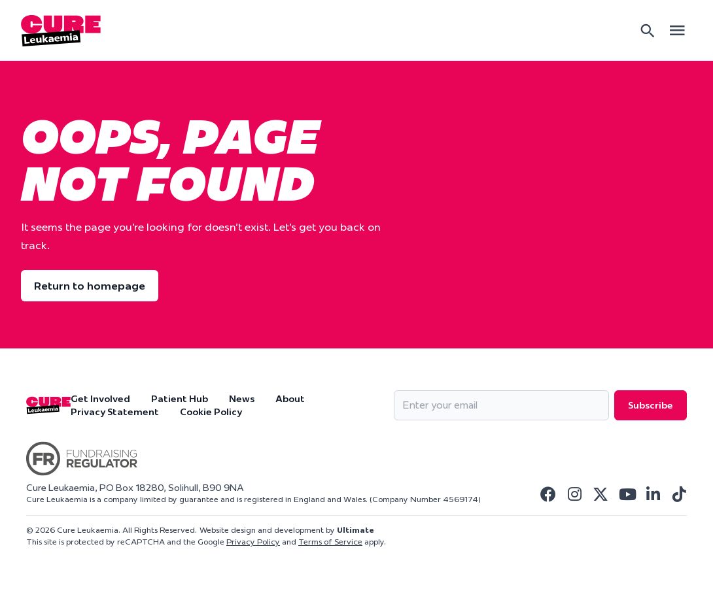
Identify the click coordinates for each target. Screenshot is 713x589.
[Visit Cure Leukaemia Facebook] (548, 494)
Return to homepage (89, 285)
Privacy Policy (253, 542)
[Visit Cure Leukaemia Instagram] (574, 494)
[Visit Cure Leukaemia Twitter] (600, 494)
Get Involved (100, 399)
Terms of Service (330, 542)
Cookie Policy (211, 412)
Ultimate (355, 530)
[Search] (647, 31)
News (241, 399)
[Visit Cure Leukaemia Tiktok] (679, 494)
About (290, 399)
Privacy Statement (115, 412)
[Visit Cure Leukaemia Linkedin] (653, 494)
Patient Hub (179, 399)
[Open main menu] (677, 30)
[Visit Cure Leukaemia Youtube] (627, 494)
